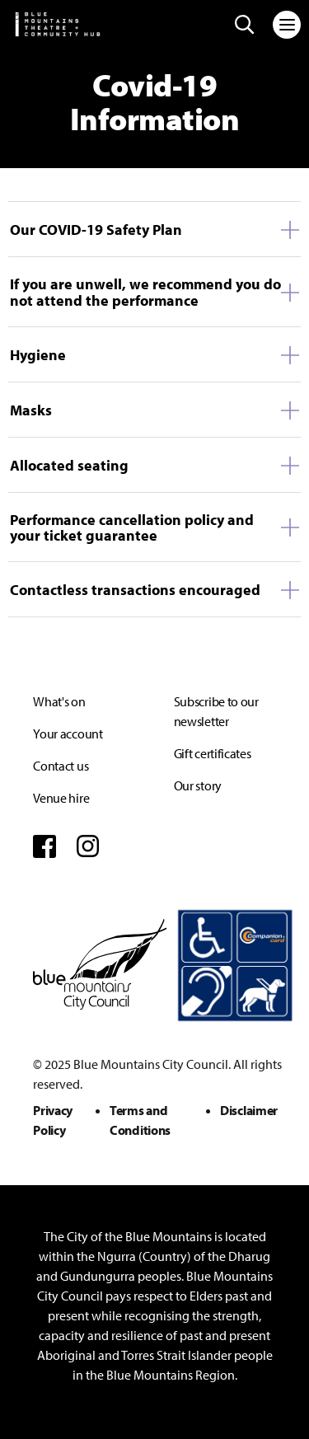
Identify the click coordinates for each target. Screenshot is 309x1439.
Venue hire (61, 798)
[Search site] (244, 24)
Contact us (60, 765)
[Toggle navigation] (287, 25)
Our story (198, 785)
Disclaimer (249, 1110)
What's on (59, 701)
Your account (67, 733)
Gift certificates (212, 753)
